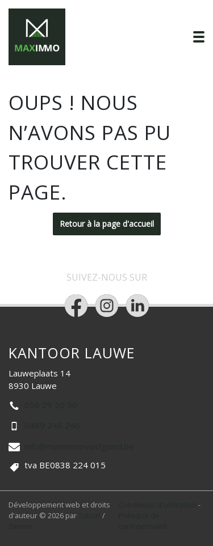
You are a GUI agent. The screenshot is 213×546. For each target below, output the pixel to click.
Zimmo (20, 526)
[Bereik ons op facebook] (76, 305)
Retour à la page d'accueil (107, 223)
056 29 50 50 (50, 404)
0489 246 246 (52, 425)
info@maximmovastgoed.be (79, 446)
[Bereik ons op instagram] (106, 305)
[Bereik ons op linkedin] (137, 305)
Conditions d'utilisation (158, 505)
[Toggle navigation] (198, 37)
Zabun (89, 515)
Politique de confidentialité (143, 520)
